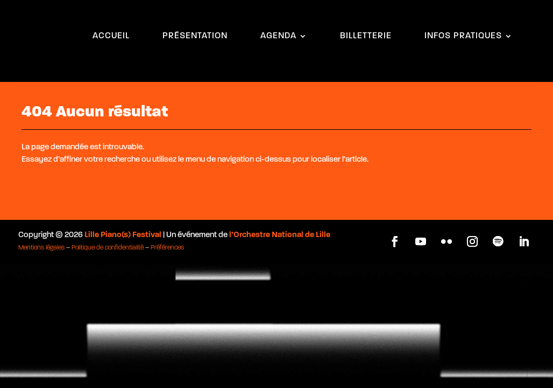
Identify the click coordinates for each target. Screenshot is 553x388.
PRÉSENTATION (195, 36)
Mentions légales (41, 239)
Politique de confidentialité (108, 239)
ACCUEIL (111, 36)
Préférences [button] (167, 239)
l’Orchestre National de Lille (279, 227)
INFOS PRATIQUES (463, 36)
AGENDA (278, 36)
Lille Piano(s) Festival (122, 227)
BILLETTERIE (366, 36)
